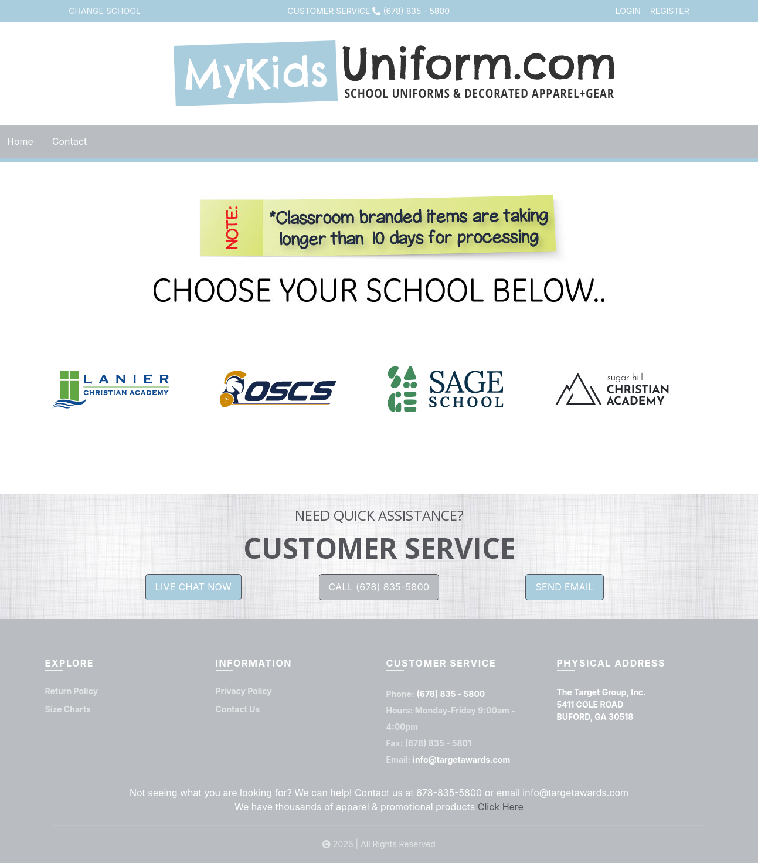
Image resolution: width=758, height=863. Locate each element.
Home (20, 141)
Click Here (501, 807)
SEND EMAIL (564, 587)
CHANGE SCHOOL (105, 11)
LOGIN (628, 11)
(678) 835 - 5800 (416, 11)
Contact (69, 141)
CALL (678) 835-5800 (379, 587)
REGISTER (669, 11)
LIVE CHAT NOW (193, 587)
